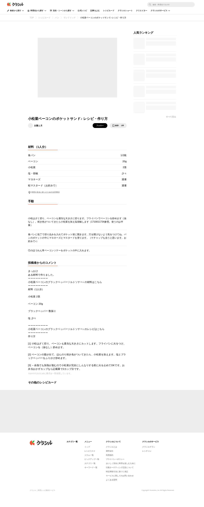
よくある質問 (111, 480)
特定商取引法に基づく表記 (117, 472)
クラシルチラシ (148, 447)
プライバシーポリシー (115, 459)
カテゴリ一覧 (89, 463)
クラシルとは (111, 447)
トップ (87, 447)
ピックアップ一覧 (91, 459)
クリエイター (141, 11)
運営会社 (109, 451)
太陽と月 (38, 125)
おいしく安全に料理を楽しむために (120, 463)
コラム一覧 (89, 455)
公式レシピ (82, 11)
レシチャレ (146, 451)
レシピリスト (89, 451)
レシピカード (108, 11)
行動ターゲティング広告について (120, 467)
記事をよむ (95, 11)
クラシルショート (125, 11)
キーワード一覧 (90, 467)
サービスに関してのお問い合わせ (120, 476)
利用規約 (109, 455)
